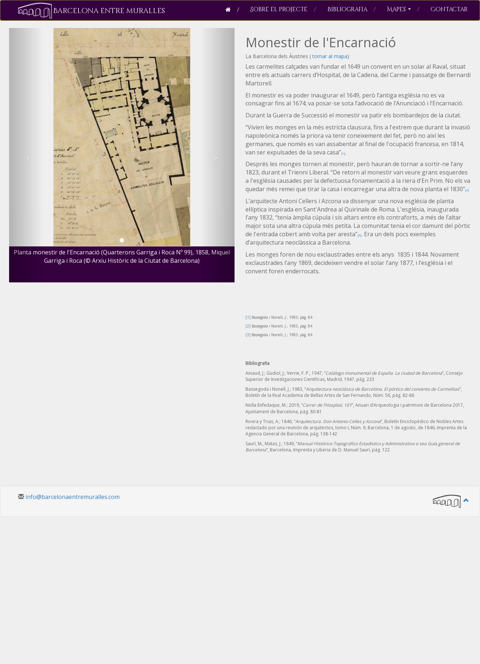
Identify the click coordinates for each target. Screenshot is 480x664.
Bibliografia (351, 9)
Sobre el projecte (283, 9)
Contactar (449, 9)
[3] (359, 235)
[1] (343, 153)
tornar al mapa (329, 56)
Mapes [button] (403, 9)
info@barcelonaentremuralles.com (72, 497)
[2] (467, 190)
